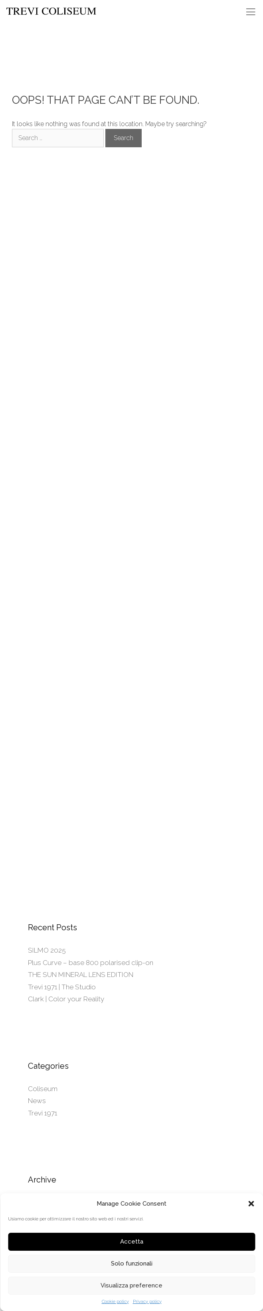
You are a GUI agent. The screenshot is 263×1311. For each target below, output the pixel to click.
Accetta (131, 1241)
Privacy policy (147, 1301)
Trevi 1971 (42, 1113)
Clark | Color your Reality (66, 999)
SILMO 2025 (47, 950)
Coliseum (42, 1089)
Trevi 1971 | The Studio (62, 987)
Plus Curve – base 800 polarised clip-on (90, 963)
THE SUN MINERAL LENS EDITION (80, 975)
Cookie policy (115, 1301)
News (37, 1101)
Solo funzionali (131, 1263)
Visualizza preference (131, 1285)
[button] (251, 1204)
